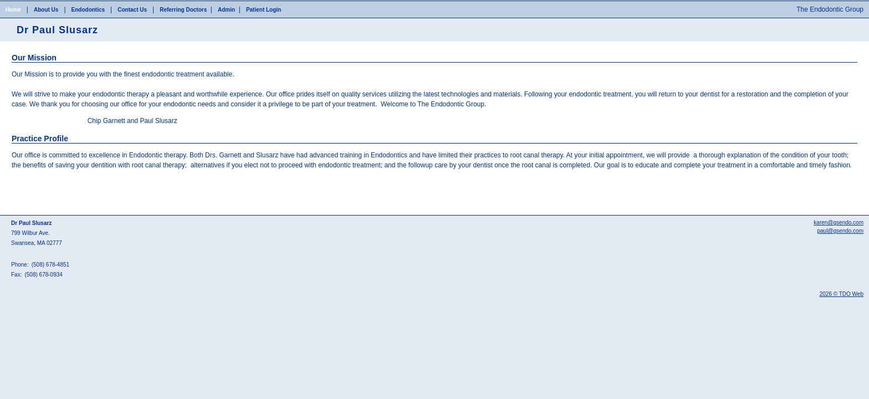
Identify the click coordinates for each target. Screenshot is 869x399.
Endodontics (88, 10)
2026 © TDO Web (841, 294)
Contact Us (132, 10)
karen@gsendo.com (838, 222)
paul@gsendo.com (840, 231)
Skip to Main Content (31, 4)
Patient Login (263, 10)
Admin (226, 10)
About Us (46, 10)
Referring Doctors (183, 10)
